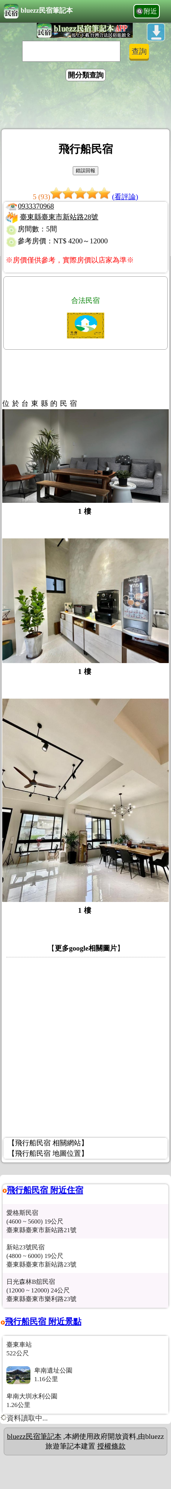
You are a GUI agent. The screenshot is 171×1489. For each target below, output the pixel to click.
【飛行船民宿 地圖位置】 (48, 1153)
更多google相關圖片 (86, 948)
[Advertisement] (86, 106)
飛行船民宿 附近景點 (43, 1321)
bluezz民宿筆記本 (38, 11)
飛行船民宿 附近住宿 (45, 1190)
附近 (150, 11)
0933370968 (36, 206)
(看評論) (125, 197)
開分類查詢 (86, 75)
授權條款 (111, 1446)
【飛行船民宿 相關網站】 (48, 1143)
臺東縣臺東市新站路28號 (59, 217)
